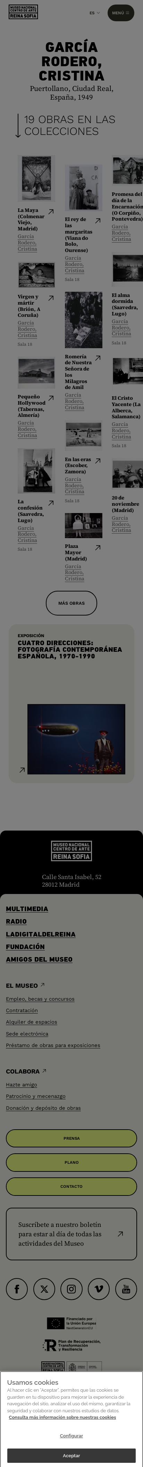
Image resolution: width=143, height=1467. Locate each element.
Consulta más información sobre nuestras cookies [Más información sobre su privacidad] (62, 1426)
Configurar (71, 1444)
